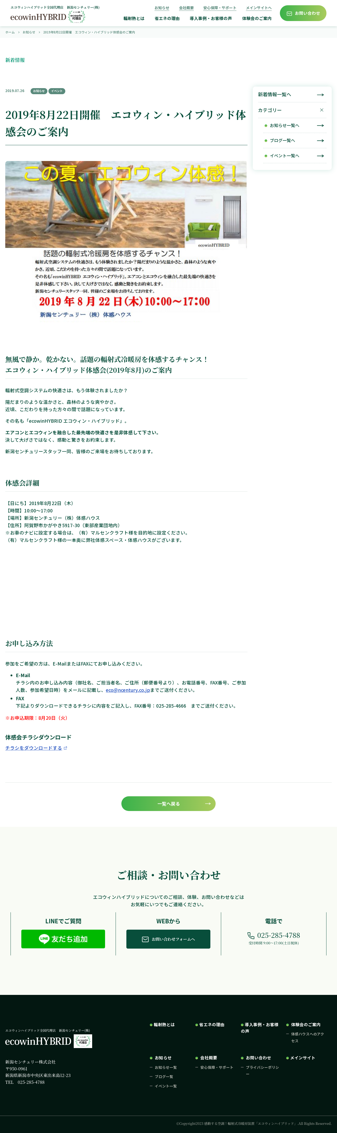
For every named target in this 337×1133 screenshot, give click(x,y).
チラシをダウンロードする (33, 747)
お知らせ (162, 7)
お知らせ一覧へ (284, 125)
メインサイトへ (259, 7)
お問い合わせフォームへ (173, 939)
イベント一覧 (166, 1086)
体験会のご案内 (257, 18)
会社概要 (186, 7)
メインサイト (302, 1057)
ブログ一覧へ (282, 140)
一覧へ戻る (168, 803)
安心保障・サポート (219, 7)
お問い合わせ (307, 13)
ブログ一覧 (164, 1076)
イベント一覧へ (284, 155)
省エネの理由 (167, 18)
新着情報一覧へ (274, 94)
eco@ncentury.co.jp (128, 690)
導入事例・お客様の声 (211, 18)
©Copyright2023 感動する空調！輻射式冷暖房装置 (254, 1123)
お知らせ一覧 (166, 1067)
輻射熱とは (134, 18)
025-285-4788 (278, 935)
